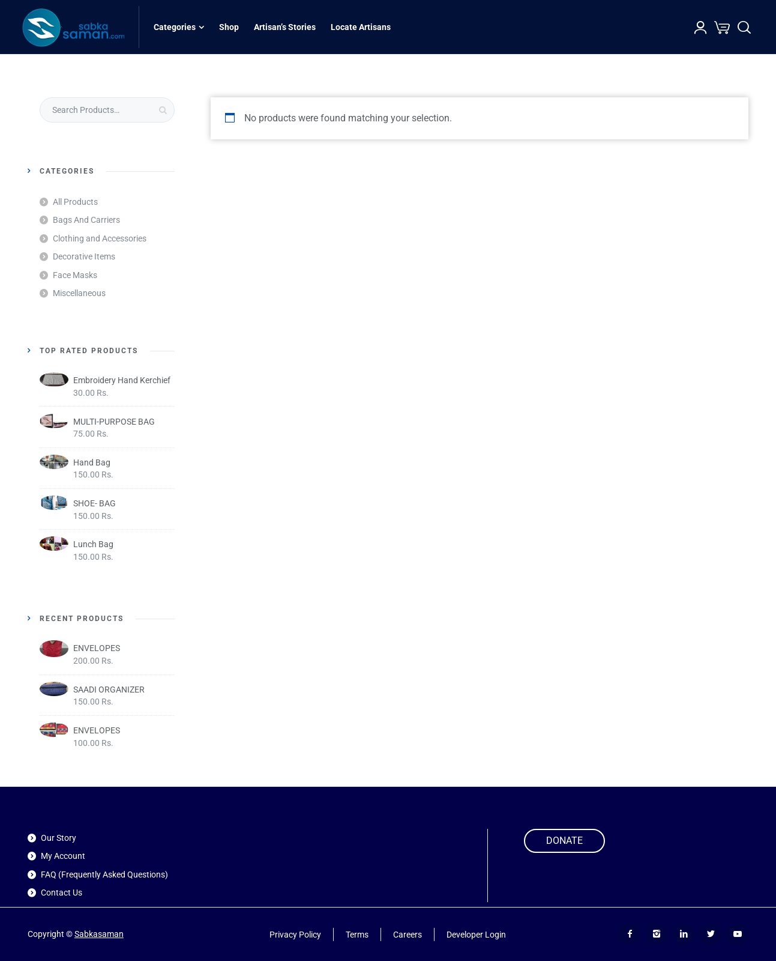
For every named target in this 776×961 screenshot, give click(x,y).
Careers (407, 934)
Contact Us (61, 892)
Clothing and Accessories (99, 238)
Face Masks (75, 275)
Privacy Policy (295, 934)
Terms (357, 934)
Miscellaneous (79, 293)
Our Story (58, 838)
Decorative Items (84, 256)
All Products (75, 202)
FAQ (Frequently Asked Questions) (104, 874)
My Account (63, 856)
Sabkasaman (99, 934)
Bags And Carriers (86, 220)
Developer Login (476, 934)
